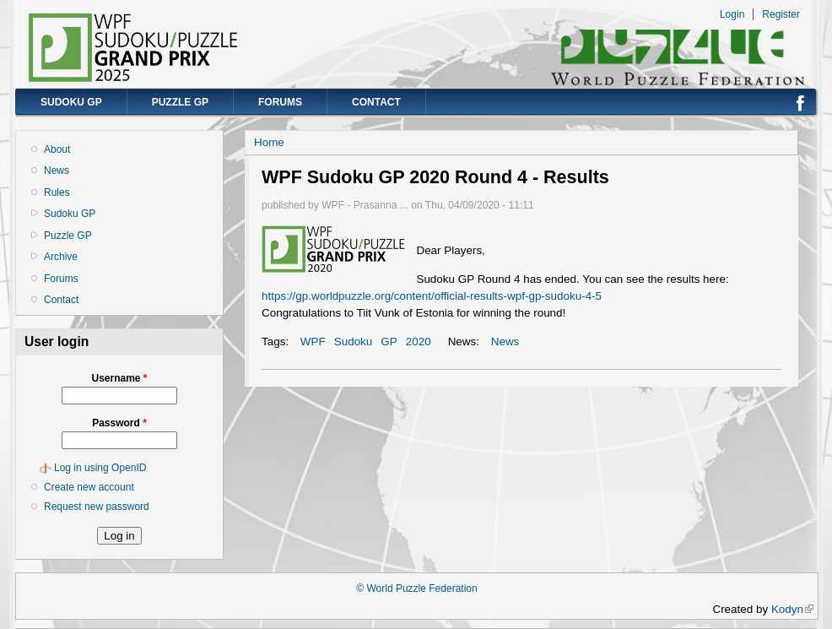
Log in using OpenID (100, 468)
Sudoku (353, 341)
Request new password (96, 506)
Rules (57, 192)
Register (781, 14)
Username (119, 378)
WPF (313, 341)
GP (389, 341)
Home (269, 142)
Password (119, 423)
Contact (376, 102)
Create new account (89, 487)
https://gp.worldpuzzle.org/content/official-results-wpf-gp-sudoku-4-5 (432, 296)
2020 (418, 341)
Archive (61, 257)
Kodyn (792, 609)
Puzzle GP (180, 102)
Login (732, 14)
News (56, 170)
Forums (280, 102)
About (57, 149)
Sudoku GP (71, 102)
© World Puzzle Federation (416, 588)
